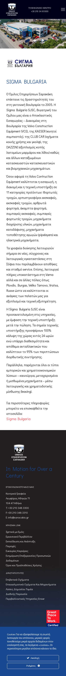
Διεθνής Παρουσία (16, 594)
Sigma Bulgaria (18, 418)
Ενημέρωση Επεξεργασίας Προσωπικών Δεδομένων (28, 558)
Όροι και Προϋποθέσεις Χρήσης (24, 565)
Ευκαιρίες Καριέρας (17, 551)
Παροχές (11, 546)
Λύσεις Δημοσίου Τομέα (19, 589)
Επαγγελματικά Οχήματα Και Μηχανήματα (31, 584)
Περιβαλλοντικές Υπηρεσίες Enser (25, 598)
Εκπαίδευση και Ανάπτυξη (20, 541)
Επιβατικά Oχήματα (17, 579)
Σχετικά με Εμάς (15, 531)
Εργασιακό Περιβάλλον (19, 536)
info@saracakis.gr (18, 517)
